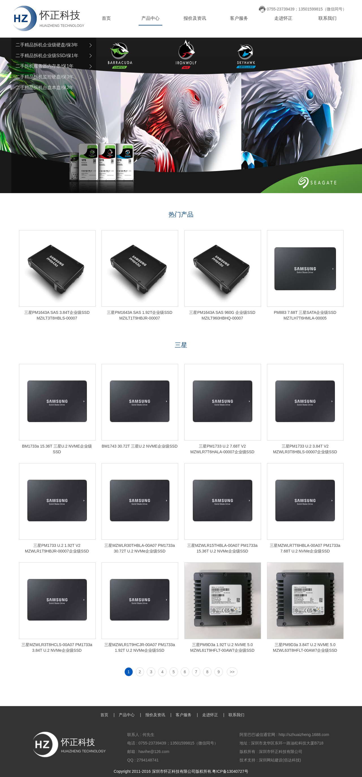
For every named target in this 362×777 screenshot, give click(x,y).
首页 (106, 18)
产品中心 (150, 18)
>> (232, 672)
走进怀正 (283, 18)
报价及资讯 (195, 18)
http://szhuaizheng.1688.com (304, 734)
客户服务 (239, 18)
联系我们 (327, 18)
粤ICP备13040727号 (230, 771)
